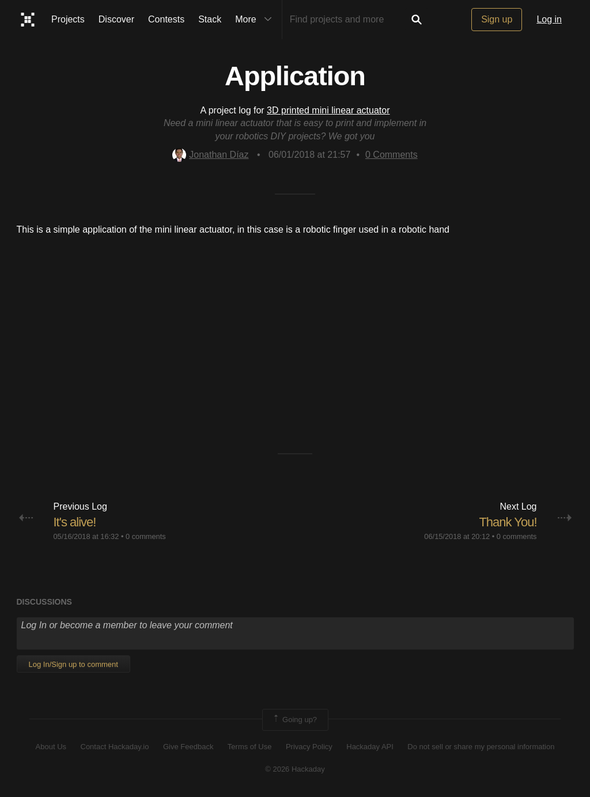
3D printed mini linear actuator (328, 110)
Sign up (496, 19)
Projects (68, 19)
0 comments (146, 536)
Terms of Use (250, 746)
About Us (51, 746)
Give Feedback (188, 746)
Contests (166, 19)
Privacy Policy (309, 746)
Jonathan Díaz (210, 155)
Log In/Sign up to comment (73, 664)
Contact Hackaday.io (115, 746)
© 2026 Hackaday (295, 769)
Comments (391, 155)
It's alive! (75, 522)
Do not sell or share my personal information (480, 746)
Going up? (294, 719)
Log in (549, 19)
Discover (116, 19)
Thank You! (507, 522)
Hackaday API (370, 746)
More (256, 19)
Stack (209, 19)
